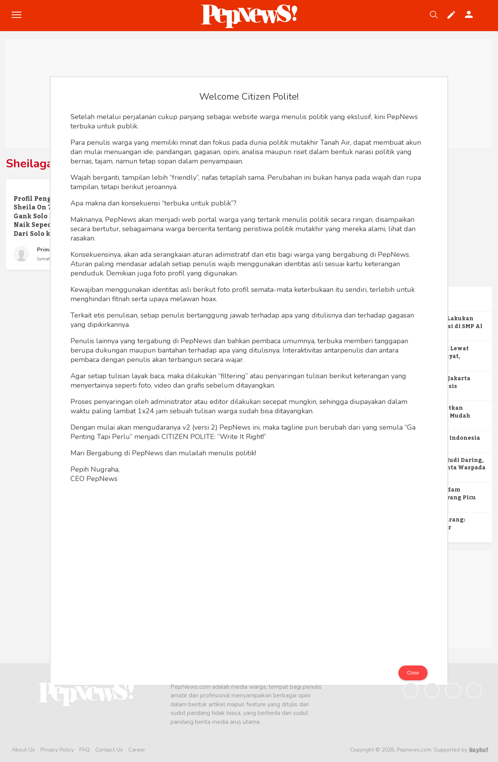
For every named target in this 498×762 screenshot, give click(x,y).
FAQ (84, 749)
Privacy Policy (57, 749)
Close (413, 673)
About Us (23, 749)
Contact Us (109, 749)
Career (136, 749)
